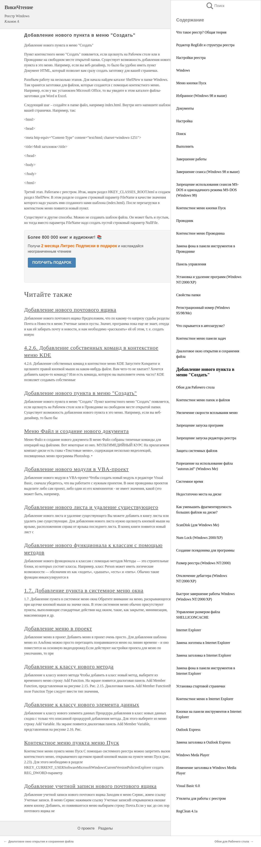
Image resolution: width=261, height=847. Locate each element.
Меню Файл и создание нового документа (76, 431)
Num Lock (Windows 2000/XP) (199, 538)
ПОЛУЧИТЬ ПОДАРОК (51, 262)
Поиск (215, 6)
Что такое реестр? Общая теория (201, 32)
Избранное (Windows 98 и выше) (201, 96)
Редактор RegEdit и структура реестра (205, 45)
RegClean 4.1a (186, 811)
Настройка (184, 121)
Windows (183, 70)
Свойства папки (188, 295)
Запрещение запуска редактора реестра (206, 438)
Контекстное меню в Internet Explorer (204, 699)
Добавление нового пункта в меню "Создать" (80, 393)
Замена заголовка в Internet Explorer (203, 655)
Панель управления (191, 264)
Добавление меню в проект (58, 628)
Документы (185, 108)
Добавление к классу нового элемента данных (81, 705)
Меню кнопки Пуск (191, 83)
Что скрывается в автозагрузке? (200, 326)
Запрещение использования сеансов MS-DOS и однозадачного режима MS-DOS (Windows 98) (207, 189)
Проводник (184, 221)
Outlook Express (188, 730)
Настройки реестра (191, 58)
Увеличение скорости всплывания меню (207, 413)
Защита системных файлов (196, 451)
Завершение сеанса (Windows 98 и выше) (208, 172)
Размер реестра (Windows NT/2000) (203, 563)
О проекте (86, 828)
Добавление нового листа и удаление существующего (91, 507)
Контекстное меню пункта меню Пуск (71, 743)
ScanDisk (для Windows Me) (197, 525)
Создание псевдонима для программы (205, 550)
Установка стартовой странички (200, 686)
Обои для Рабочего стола (195, 387)
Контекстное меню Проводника (200, 233)
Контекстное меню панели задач (201, 338)
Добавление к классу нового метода (69, 666)
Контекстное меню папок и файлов (203, 400)
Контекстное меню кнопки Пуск (201, 208)
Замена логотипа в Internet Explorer (203, 643)
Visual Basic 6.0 (188, 786)
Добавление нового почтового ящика (70, 310)
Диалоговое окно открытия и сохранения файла (41, 841)
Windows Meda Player (192, 755)
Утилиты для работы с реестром (201, 798)
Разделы (105, 828)
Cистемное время (189, 481)
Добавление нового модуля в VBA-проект (76, 469)
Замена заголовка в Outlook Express (203, 742)
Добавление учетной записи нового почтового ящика (90, 786)
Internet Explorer (188, 630)
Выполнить (185, 146)
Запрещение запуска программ (199, 425)
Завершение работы (191, 159)
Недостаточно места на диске (198, 494)
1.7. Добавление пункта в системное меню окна (83, 590)
